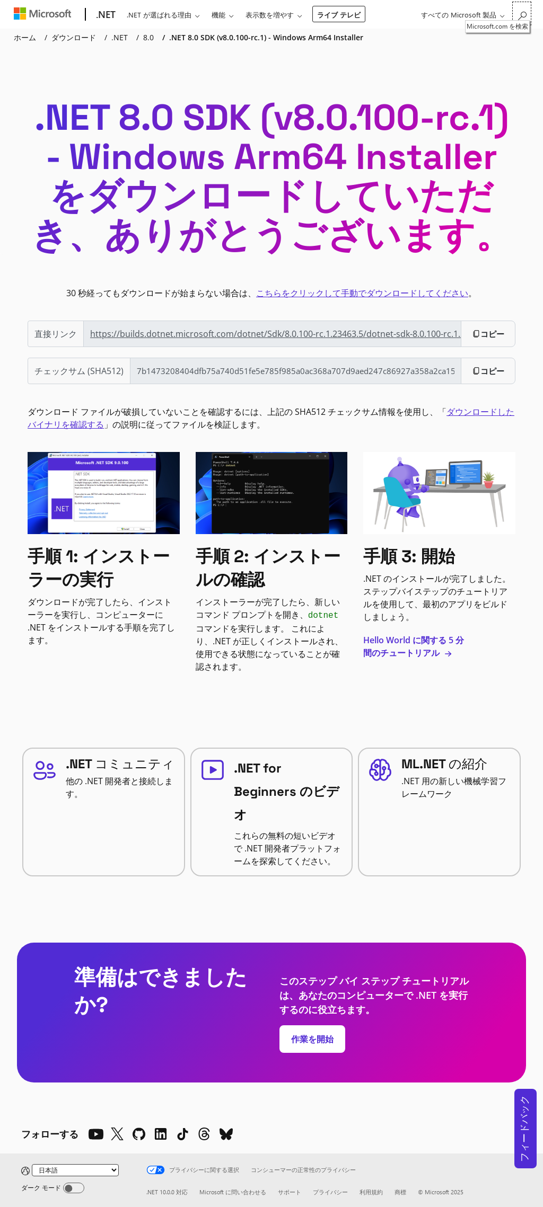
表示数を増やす (270, 14)
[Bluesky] (226, 1134)
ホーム (25, 37)
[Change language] (75, 1170)
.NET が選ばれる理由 (159, 14)
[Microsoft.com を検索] (521, 13)
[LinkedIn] (161, 1134)
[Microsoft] (44, 15)
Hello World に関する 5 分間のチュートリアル (413, 646)
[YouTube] (95, 1134)
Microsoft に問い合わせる (232, 1192)
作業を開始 (312, 1039)
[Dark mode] (73, 1188)
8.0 (148, 37)
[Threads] (204, 1134)
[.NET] (105, 15)
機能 (218, 14)
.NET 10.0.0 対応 (167, 1192)
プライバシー (330, 1192)
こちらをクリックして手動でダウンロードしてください (362, 293)
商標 (400, 1192)
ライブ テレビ (339, 14)
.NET (119, 37)
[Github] (139, 1134)
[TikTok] (182, 1134)
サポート (289, 1192)
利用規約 (371, 1192)
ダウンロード (73, 37)
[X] (117, 1134)
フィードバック (524, 1128)
